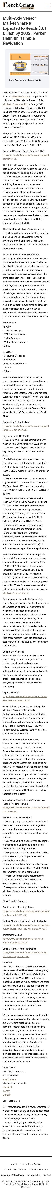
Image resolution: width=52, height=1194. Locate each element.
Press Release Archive (30, 1164)
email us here (9, 1079)
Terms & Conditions (38, 1169)
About (14, 1164)
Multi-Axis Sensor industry (15, 593)
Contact (47, 1175)
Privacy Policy (34, 1175)
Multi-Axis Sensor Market (15, 104)
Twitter (6, 1091)
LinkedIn (7, 1094)
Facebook (7, 1087)
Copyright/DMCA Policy (12, 1175)
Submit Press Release (15, 1169)
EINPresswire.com (20, 96)
